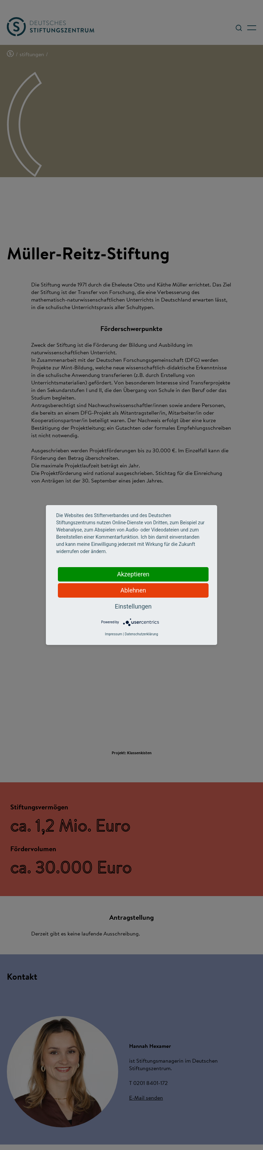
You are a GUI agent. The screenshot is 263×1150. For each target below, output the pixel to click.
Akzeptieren (133, 574)
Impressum (113, 634)
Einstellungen (133, 606)
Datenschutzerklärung (141, 634)
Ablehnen (133, 590)
